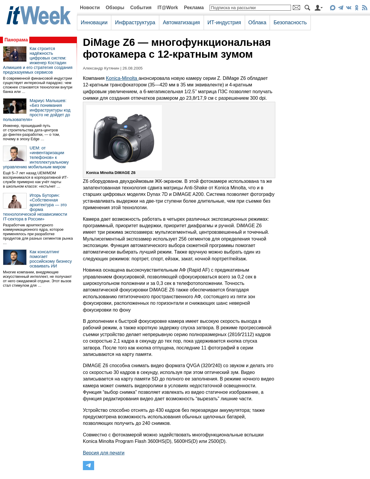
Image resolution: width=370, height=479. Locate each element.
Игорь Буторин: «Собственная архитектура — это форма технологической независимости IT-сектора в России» (35, 207)
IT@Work (167, 7)
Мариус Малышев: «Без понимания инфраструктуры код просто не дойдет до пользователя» (36, 110)
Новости (90, 7)
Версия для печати (103, 452)
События (141, 7)
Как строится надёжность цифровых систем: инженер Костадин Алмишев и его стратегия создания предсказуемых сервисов (38, 60)
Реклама (194, 7)
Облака (257, 22)
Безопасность (290, 22)
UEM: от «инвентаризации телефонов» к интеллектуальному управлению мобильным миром (36, 157)
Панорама (16, 39)
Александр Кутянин (101, 68)
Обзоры (115, 7)
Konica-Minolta (122, 78)
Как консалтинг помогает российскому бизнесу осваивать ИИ (51, 258)
